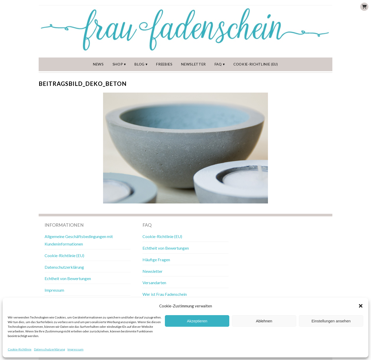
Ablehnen (264, 321)
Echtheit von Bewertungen (68, 278)
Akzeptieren (197, 321)
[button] (360, 305)
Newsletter (193, 64)
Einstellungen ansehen (331, 321)
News (98, 64)
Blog (139, 64)
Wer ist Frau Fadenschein (164, 294)
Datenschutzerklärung (49, 349)
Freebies (164, 64)
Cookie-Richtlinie (19, 349)
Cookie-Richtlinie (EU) (255, 64)
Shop (118, 64)
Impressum (75, 349)
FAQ (218, 64)
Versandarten (154, 282)
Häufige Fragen (156, 259)
